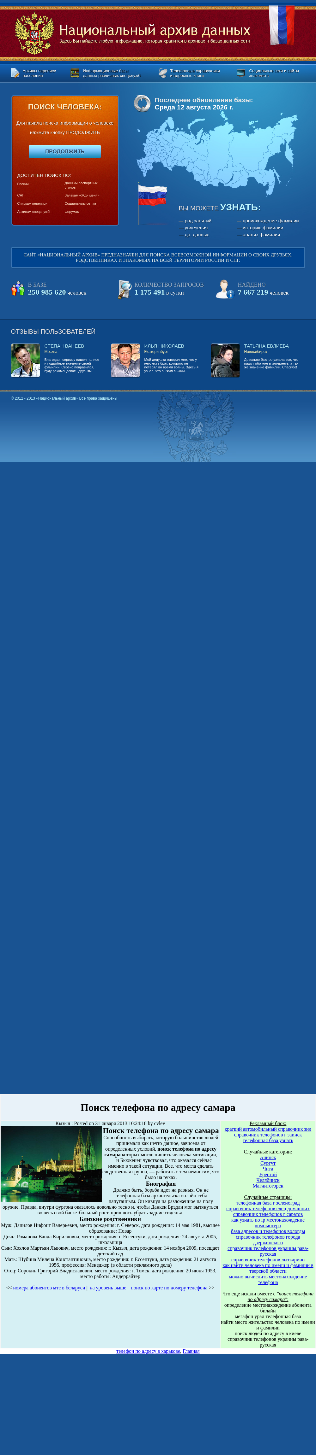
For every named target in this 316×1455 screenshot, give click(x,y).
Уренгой (268, 1174)
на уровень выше (108, 1287)
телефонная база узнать (268, 1140)
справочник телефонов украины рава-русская (268, 1251)
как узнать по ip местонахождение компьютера (268, 1222)
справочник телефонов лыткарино (268, 1259)
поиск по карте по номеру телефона (169, 1287)
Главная (191, 1351)
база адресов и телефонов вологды (268, 1231)
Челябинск (268, 1180)
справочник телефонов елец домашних (268, 1208)
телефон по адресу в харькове (148, 1351)
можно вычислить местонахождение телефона (268, 1279)
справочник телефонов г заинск (268, 1134)
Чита (268, 1168)
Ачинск (268, 1157)
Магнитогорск (268, 1185)
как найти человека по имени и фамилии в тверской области (267, 1268)
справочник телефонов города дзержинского (268, 1239)
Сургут (268, 1163)
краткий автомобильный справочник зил (268, 1129)
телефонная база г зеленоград (268, 1203)
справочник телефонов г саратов (268, 1214)
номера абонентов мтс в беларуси (49, 1287)
